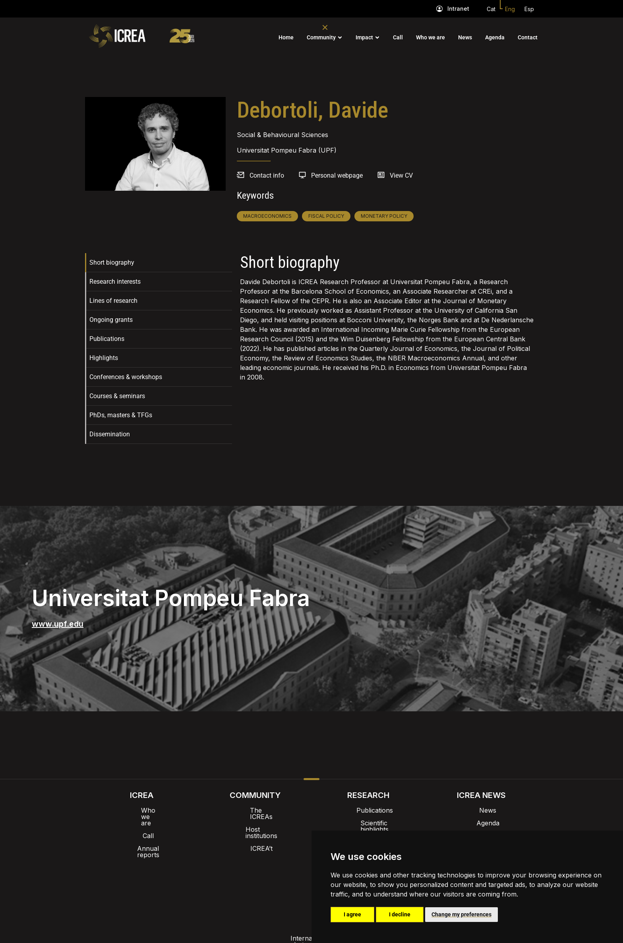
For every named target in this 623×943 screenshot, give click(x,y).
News (465, 37)
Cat (491, 9)
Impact (364, 37)
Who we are (430, 37)
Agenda (495, 37)
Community (321, 37)
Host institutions (255, 823)
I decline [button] (399, 914)
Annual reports (142, 836)
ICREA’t (255, 836)
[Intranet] (439, 9)
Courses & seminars (117, 396)
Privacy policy (272, 881)
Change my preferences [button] (461, 914)
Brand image (284, 860)
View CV (401, 175)
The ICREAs (255, 810)
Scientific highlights (368, 823)
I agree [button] (352, 914)
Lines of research (113, 300)
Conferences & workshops (125, 377)
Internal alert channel (205, 881)
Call (398, 37)
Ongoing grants (111, 319)
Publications (106, 339)
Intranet (458, 8)
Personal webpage (337, 175)
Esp (529, 9)
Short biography (111, 262)
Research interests (115, 281)
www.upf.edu (57, 624)
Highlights (103, 358)
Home (286, 37)
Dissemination (109, 434)
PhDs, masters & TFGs (120, 415)
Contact (528, 37)
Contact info (267, 175)
